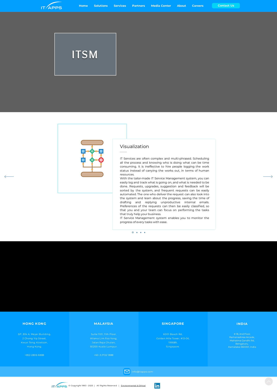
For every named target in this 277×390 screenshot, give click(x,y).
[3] (140, 232)
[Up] (269, 381)
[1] (133, 232)
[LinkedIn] (157, 386)
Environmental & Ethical (133, 385)
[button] (161, 5)
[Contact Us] (226, 5)
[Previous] (9, 176)
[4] (144, 232)
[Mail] (126, 371)
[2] (136, 232)
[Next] (268, 176)
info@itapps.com (142, 371)
